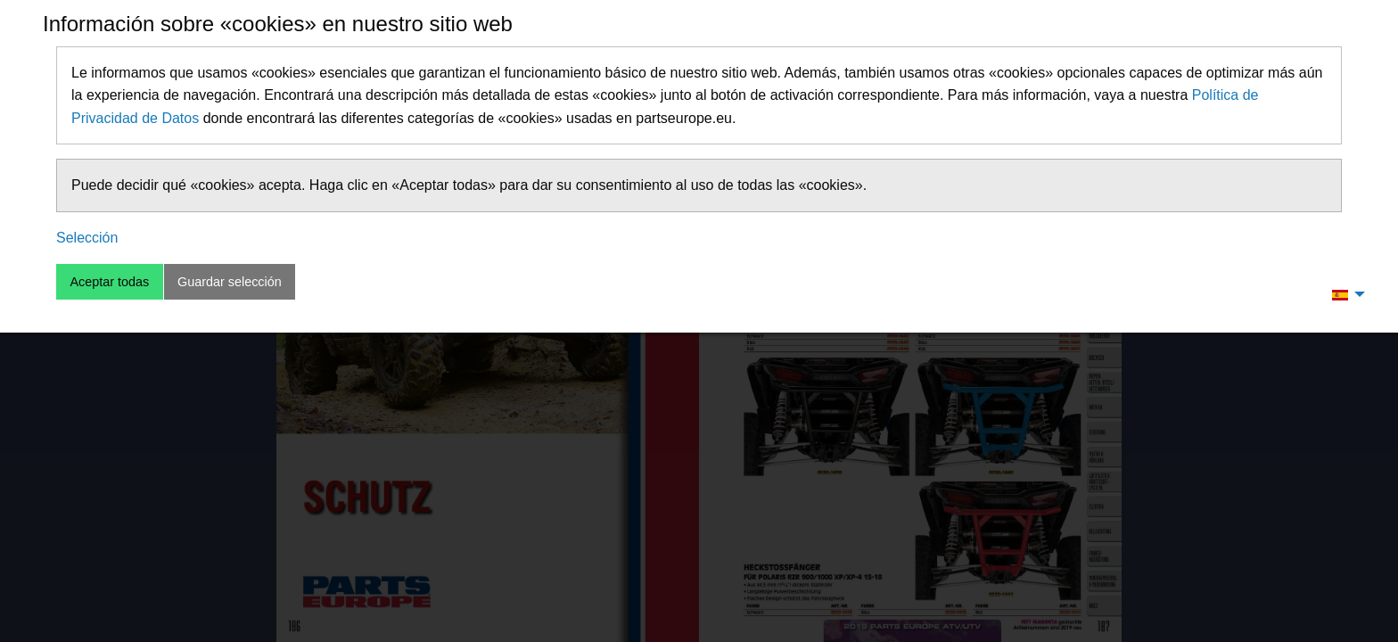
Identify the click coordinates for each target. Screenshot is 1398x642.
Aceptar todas (109, 282)
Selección (87, 237)
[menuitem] (1343, 294)
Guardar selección (229, 282)
